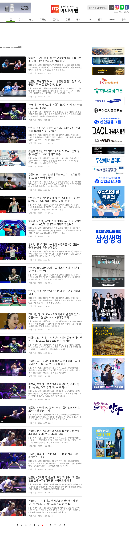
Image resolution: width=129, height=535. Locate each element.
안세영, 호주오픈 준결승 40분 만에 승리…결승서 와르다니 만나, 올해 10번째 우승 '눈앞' (54, 199)
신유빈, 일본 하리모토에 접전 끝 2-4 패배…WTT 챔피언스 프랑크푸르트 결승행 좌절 (54, 362)
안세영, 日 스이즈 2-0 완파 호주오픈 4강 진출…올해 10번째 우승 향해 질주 (54, 245)
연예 (100, 19)
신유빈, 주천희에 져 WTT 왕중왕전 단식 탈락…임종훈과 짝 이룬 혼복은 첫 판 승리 (54, 82)
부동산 (43, 19)
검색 (111, 7)
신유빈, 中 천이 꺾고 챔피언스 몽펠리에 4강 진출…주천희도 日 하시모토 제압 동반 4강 (53, 502)
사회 (89, 19)
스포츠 (112, 19)
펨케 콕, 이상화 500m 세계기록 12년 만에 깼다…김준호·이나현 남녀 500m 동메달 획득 (54, 315)
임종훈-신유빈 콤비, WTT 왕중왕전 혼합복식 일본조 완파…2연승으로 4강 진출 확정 (54, 59)
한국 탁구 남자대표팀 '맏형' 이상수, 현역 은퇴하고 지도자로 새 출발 (55, 106)
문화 (124, 19)
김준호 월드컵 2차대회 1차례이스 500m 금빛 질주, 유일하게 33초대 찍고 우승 (54, 152)
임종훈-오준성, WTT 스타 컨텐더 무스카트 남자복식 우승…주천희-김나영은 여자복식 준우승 (54, 222)
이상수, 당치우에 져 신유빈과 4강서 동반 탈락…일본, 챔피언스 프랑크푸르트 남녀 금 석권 (55, 339)
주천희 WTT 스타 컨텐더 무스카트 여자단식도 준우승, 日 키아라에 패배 (54, 176)
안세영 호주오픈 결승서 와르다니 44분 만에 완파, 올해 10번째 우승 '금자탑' (54, 129)
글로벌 (56, 19)
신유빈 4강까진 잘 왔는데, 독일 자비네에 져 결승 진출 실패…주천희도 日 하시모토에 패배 (54, 478)
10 (60, 524)
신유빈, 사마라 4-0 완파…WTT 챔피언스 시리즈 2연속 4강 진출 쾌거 (54, 409)
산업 (31, 19)
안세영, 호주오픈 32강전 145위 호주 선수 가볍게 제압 (54, 292)
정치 (78, 19)
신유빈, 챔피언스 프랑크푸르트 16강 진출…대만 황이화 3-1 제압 (53, 455)
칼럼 (68, 19)
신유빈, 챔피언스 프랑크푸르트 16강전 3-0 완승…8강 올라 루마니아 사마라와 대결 (55, 432)
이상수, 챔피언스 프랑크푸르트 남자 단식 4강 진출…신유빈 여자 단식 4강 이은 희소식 (53, 385)
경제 (20, 19)
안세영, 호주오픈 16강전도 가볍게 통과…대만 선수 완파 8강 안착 (54, 269)
